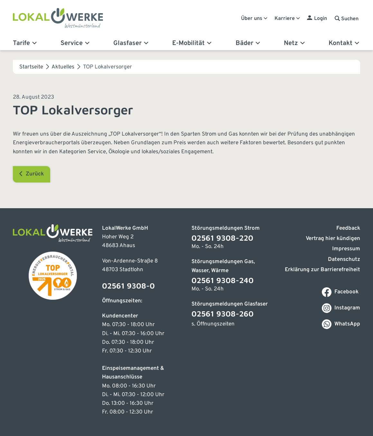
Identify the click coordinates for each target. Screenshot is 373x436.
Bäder (248, 43)
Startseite (31, 67)
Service (75, 43)
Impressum (346, 249)
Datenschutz (344, 259)
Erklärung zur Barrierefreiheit (322, 269)
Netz (295, 43)
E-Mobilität (192, 43)
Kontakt (344, 43)
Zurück (31, 174)
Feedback (348, 228)
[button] (347, 18)
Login (320, 18)
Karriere (288, 18)
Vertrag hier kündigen (333, 238)
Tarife (25, 43)
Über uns (254, 18)
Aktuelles (62, 67)
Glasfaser (131, 43)
